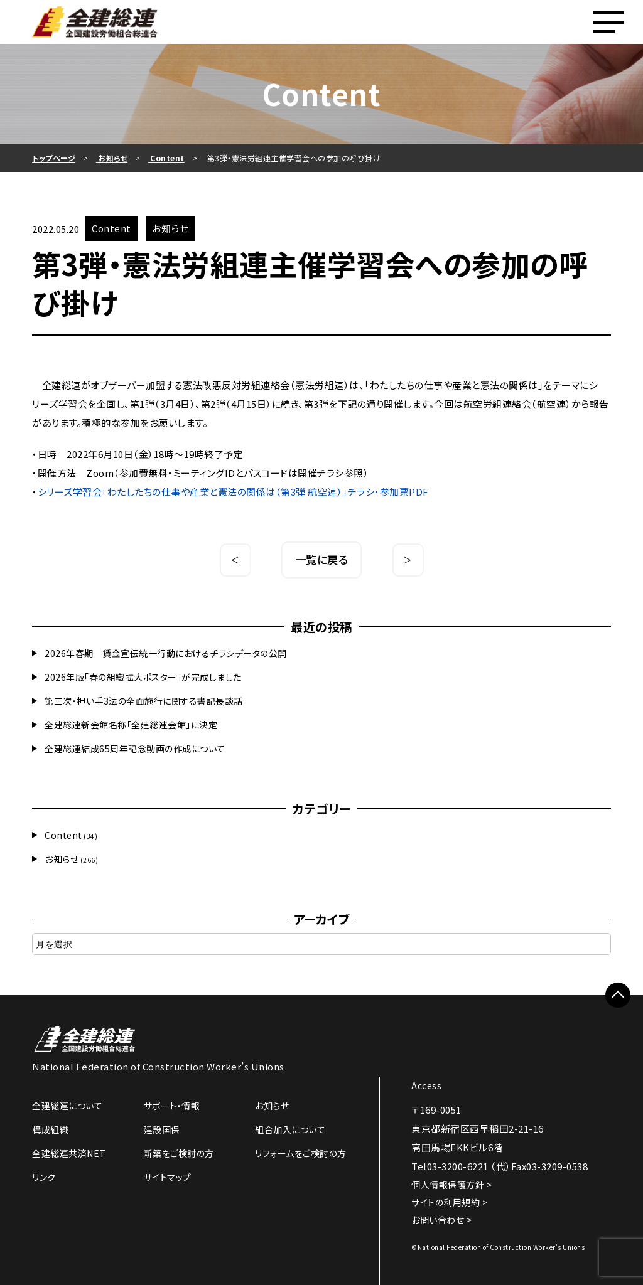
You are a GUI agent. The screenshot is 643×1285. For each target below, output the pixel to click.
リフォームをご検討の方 (301, 1153)
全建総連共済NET (69, 1153)
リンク (44, 1177)
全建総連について (67, 1105)
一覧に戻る (322, 559)
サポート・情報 (172, 1105)
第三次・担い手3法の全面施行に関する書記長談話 (144, 701)
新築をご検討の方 (179, 1153)
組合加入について (290, 1129)
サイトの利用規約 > (449, 1202)
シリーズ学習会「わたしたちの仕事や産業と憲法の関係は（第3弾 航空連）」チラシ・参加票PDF (233, 491)
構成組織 (50, 1129)
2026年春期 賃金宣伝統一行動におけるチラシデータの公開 (166, 653)
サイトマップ (168, 1177)
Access (426, 1085)
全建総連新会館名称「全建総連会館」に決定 (131, 724)
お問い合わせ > (441, 1219)
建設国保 (162, 1129)
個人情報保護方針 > (451, 1184)
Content (63, 835)
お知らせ (61, 859)
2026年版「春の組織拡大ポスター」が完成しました (143, 677)
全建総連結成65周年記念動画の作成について (135, 748)
